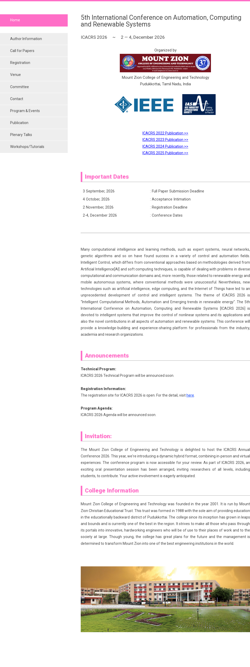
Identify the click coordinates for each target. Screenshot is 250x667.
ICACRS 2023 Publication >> (165, 140)
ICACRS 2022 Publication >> (165, 133)
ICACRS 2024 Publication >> (165, 146)
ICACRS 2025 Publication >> (165, 153)
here (190, 395)
